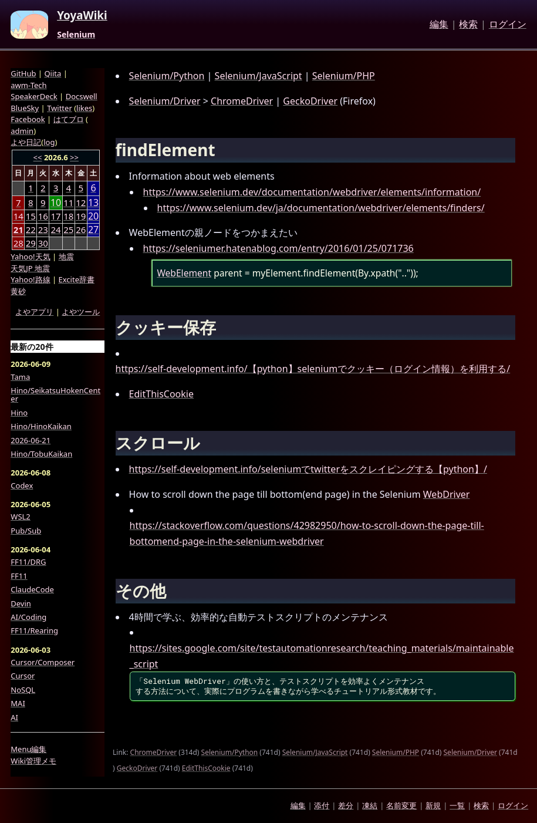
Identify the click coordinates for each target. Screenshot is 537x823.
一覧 (457, 805)
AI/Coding (28, 617)
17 (55, 216)
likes (84, 108)
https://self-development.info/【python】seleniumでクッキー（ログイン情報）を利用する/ (313, 368)
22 (31, 229)
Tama (20, 377)
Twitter (59, 108)
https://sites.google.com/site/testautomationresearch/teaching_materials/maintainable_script (322, 656)
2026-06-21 (30, 440)
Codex (22, 485)
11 (68, 202)
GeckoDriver (310, 101)
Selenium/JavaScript (258, 75)
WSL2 (20, 516)
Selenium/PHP (343, 75)
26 (81, 229)
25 (68, 229)
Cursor (23, 676)
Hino (19, 413)
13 (93, 203)
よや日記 (26, 142)
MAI (18, 703)
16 (43, 216)
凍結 (369, 805)
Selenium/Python (167, 75)
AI (14, 717)
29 (31, 243)
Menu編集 (28, 749)
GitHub (23, 73)
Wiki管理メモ (33, 760)
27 (93, 230)
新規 (433, 805)
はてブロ (68, 119)
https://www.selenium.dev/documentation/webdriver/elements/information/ (312, 191)
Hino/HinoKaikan (41, 426)
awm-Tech (28, 85)
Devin (21, 603)
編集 (439, 24)
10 (55, 203)
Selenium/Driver (165, 101)
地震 (66, 256)
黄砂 (18, 291)
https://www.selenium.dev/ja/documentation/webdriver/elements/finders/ (321, 207)
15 (31, 216)
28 (18, 243)
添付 (321, 805)
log (49, 142)
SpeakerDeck (34, 96)
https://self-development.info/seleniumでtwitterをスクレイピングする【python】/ (308, 469)
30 (43, 243)
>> (74, 157)
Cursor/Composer (43, 662)
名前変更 (401, 805)
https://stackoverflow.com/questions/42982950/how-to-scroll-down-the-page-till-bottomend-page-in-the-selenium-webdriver (307, 533)
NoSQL (23, 690)
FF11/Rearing (34, 630)
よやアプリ (34, 311)
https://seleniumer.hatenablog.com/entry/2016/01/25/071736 (278, 248)
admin (22, 131)
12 (81, 202)
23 (43, 229)
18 (68, 216)
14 (18, 216)
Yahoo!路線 (30, 279)
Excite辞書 (76, 279)
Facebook (28, 119)
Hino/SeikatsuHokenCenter (55, 394)
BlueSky (25, 108)
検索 (468, 24)
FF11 (19, 576)
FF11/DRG (28, 562)
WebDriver (446, 494)
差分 (345, 805)
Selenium (76, 34)
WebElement (184, 273)
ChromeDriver (242, 101)
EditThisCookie (161, 393)
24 (55, 229)
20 (93, 216)
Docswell (81, 96)
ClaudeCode (32, 589)
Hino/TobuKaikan (41, 454)
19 (81, 216)
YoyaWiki (82, 15)
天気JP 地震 (30, 268)
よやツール (81, 311)
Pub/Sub (26, 531)
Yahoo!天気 (30, 256)
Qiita (52, 73)
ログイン (507, 24)
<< (37, 157)
